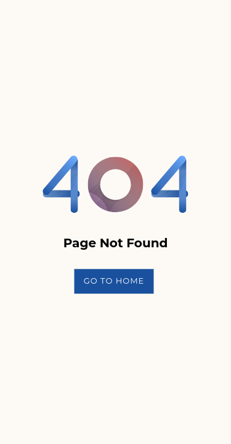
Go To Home (114, 281)
